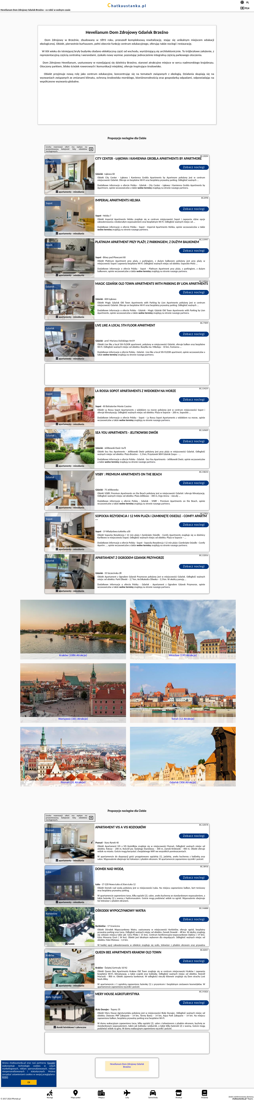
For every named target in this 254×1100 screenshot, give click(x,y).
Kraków (50, 955)
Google (51, 1062)
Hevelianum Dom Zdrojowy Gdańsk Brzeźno (127, 1065)
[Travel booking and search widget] (127, 374)
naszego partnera (179, 187)
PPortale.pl (16, 1098)
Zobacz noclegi (194, 167)
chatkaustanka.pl (127, 5)
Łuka (48, 872)
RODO (5, 1077)
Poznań (50, 830)
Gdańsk (50, 161)
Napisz (250, 1098)
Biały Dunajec (53, 997)
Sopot (49, 203)
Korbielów (51, 913)
